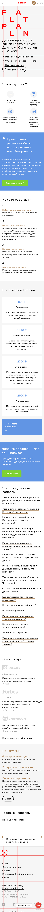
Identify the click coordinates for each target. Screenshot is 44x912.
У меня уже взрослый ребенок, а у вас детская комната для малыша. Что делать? (20, 580)
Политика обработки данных (17, 872)
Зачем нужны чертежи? (14, 632)
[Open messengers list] (38, 905)
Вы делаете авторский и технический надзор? (15, 625)
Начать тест (11, 473)
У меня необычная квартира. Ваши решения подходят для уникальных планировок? (21, 500)
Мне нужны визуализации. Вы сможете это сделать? (18, 617)
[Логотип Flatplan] (5, 851)
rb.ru (7, 683)
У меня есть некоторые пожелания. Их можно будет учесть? (20, 510)
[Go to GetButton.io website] (38, 909)
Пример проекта (14, 69)
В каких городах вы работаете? (19, 605)
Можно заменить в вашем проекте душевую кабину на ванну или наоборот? (20, 568)
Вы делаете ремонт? (13, 610)
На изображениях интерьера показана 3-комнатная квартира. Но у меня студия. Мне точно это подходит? (21, 533)
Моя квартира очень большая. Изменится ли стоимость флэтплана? (18, 520)
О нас (8, 798)
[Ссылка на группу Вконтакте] (3, 902)
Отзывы (6, 875)
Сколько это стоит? (15, 183)
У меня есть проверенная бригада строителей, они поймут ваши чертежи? (20, 641)
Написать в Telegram (13, 886)
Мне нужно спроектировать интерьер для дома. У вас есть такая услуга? (21, 546)
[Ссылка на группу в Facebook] (14, 902)
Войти (40, 3)
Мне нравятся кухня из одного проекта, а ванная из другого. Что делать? (20, 557)
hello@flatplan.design (13, 883)
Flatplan (22, 3)
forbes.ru (9, 710)
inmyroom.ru (11, 731)
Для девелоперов (11, 865)
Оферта (6, 868)
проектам (19, 819)
